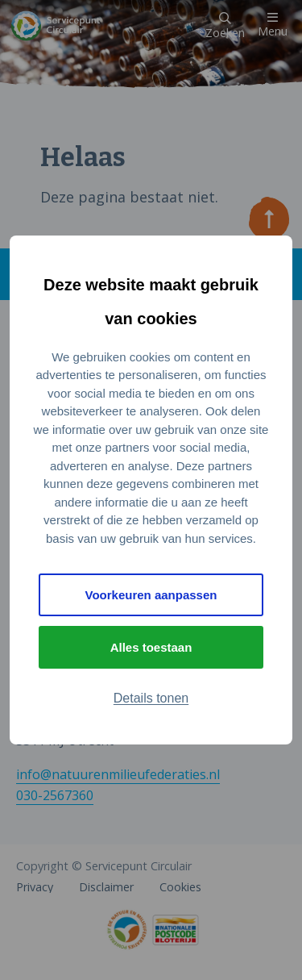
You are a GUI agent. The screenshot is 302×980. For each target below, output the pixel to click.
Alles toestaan (151, 647)
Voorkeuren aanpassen (151, 595)
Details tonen (151, 698)
